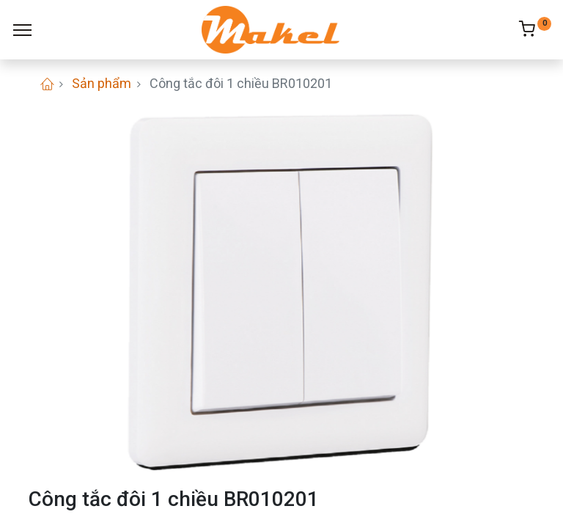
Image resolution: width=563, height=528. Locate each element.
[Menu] (22, 30)
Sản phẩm (101, 83)
